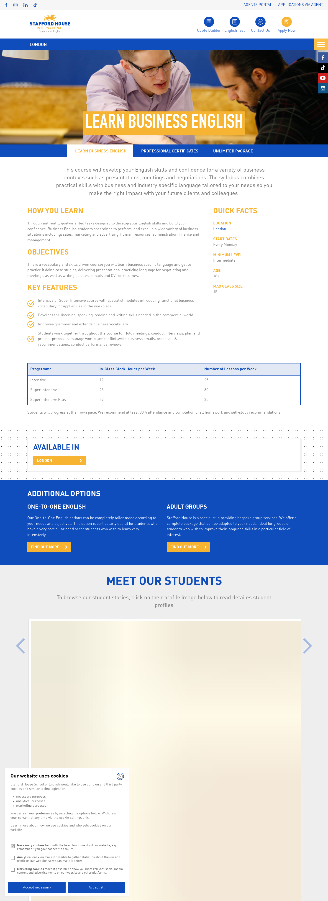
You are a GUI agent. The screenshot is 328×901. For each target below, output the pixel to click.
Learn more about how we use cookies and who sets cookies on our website (61, 828)
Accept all (97, 887)
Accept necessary (37, 887)
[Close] (120, 776)
